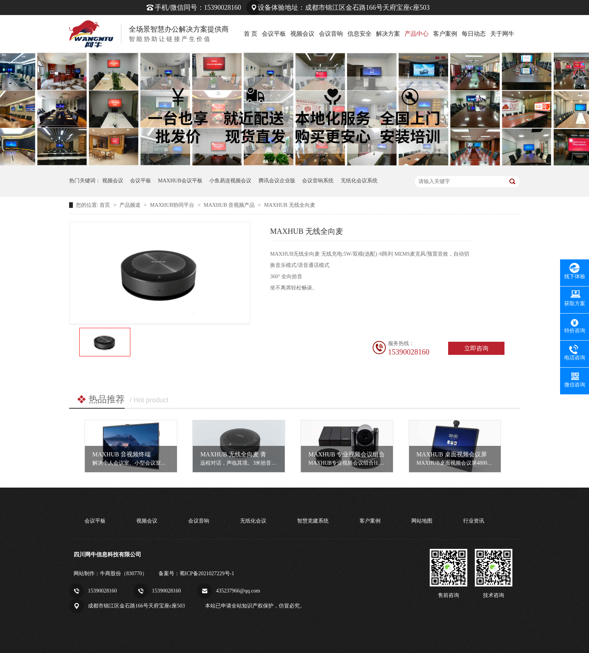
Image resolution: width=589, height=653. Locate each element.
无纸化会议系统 (359, 180)
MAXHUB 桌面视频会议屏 (452, 454)
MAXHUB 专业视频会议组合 (346, 454)
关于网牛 (502, 33)
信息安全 (359, 33)
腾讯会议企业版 (276, 180)
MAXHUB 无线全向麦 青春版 (239, 454)
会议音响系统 (318, 180)
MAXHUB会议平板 (180, 180)
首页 (106, 205)
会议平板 (274, 33)
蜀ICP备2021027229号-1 (207, 573)
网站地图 (421, 521)
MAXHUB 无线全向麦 (289, 205)
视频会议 (302, 33)
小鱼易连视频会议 (230, 180)
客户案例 (445, 33)
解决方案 (388, 33)
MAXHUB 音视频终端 (121, 454)
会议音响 (331, 33)
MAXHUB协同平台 (173, 205)
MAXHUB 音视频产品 (230, 205)
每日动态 (474, 33)
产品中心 (417, 33)
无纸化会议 (253, 521)
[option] (104, 342)
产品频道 (130, 205)
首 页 (250, 33)
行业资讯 (473, 521)
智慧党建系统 (313, 521)
